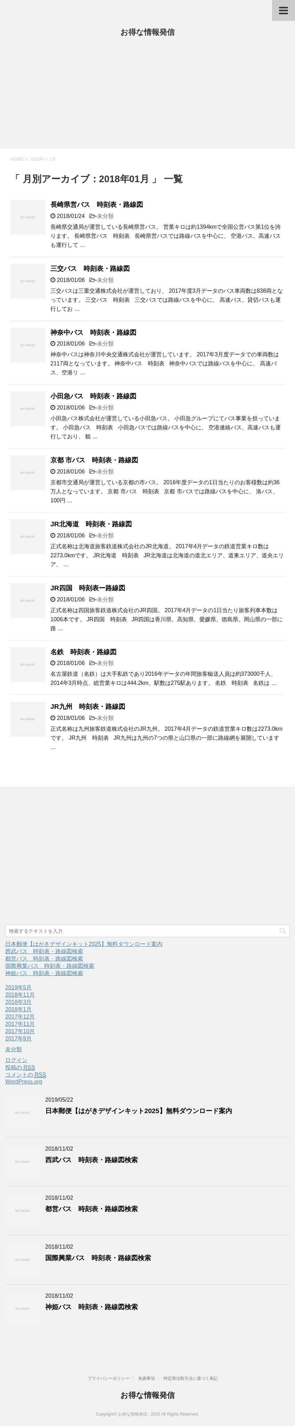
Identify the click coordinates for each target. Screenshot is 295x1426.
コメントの (25, 1075)
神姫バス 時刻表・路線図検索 (44, 973)
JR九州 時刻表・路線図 (87, 706)
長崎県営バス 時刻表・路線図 (96, 204)
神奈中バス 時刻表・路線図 (93, 332)
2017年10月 (20, 1031)
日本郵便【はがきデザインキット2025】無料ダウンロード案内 (83, 944)
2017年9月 (18, 1039)
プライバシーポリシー (108, 1378)
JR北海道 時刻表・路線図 (91, 524)
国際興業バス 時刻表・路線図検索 (49, 966)
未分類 (105, 216)
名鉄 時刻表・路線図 (83, 652)
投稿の (20, 1067)
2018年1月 (18, 1009)
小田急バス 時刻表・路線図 (93, 396)
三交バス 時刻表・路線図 (90, 268)
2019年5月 (18, 987)
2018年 (37, 159)
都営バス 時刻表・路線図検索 (44, 959)
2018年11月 (20, 995)
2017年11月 (20, 1024)
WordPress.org (23, 1082)
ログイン (16, 1060)
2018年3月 (18, 1002)
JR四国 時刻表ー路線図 (87, 588)
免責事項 (146, 1378)
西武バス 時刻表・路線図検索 (44, 951)
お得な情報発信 (147, 32)
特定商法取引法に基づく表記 (191, 1378)
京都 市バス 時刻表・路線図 (94, 460)
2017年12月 (20, 1017)
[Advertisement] (147, 96)
